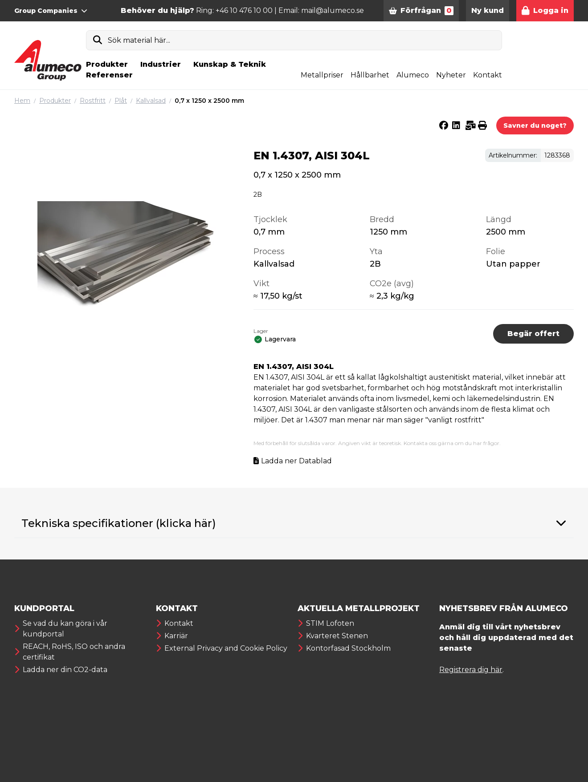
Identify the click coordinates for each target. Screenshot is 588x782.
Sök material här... (139, 40)
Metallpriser (322, 75)
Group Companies (50, 11)
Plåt (120, 101)
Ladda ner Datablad (296, 461)
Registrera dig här (470, 669)
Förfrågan (421, 10)
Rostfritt (93, 101)
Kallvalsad (151, 101)
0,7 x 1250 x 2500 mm (209, 101)
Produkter (107, 64)
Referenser (109, 75)
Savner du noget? (535, 126)
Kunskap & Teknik (229, 64)
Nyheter (451, 75)
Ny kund (487, 10)
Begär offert (533, 333)
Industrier (160, 64)
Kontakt (487, 75)
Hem (22, 101)
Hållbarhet (370, 75)
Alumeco (412, 75)
